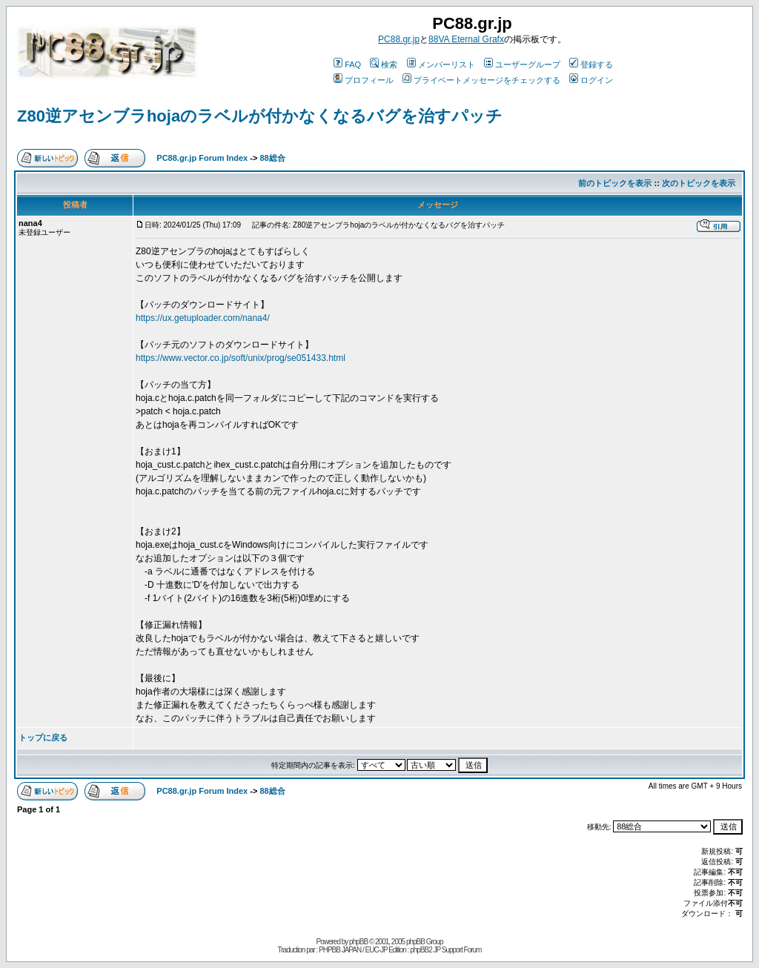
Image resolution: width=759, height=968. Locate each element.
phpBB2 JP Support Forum (445, 950)
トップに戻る (43, 737)
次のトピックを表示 (698, 183)
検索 (383, 64)
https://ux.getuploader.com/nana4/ (203, 318)
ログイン (591, 80)
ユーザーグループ (522, 64)
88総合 (272, 157)
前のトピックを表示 (615, 183)
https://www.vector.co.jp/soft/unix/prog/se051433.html (240, 358)
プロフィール (364, 80)
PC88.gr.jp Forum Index (202, 157)
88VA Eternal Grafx (466, 39)
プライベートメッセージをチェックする (481, 80)
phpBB (358, 942)
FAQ (347, 64)
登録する (591, 64)
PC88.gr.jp (399, 39)
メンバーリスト (441, 64)
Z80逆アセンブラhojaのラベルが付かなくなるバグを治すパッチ (260, 116)
